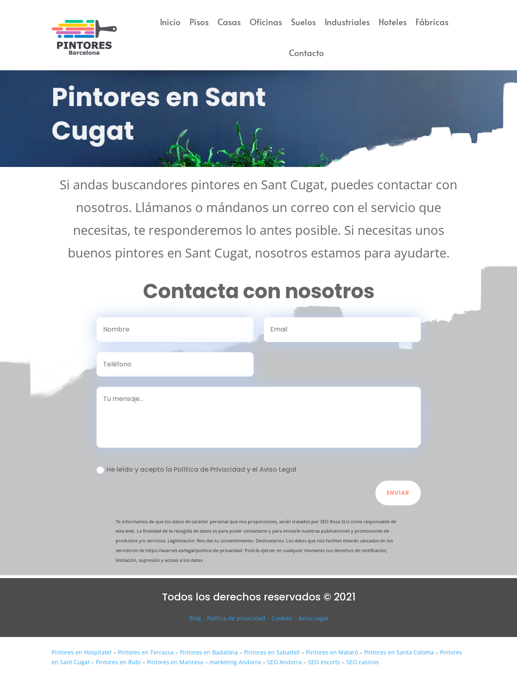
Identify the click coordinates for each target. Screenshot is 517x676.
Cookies (281, 618)
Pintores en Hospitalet (82, 652)
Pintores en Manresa (175, 662)
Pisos (199, 22)
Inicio (170, 22)
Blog (195, 618)
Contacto (306, 52)
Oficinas (266, 22)
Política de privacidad (236, 618)
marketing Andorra (235, 662)
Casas (229, 22)
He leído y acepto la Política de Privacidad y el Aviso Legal (196, 469)
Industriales (347, 22)
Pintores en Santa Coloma (399, 652)
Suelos (303, 22)
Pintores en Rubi (118, 662)
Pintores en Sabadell (272, 652)
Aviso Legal (313, 618)
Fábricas (432, 22)
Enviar (398, 493)
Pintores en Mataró (332, 652)
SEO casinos (362, 662)
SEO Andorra (284, 662)
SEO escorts (324, 662)
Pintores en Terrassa (146, 652)
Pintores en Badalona (209, 652)
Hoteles (393, 22)
